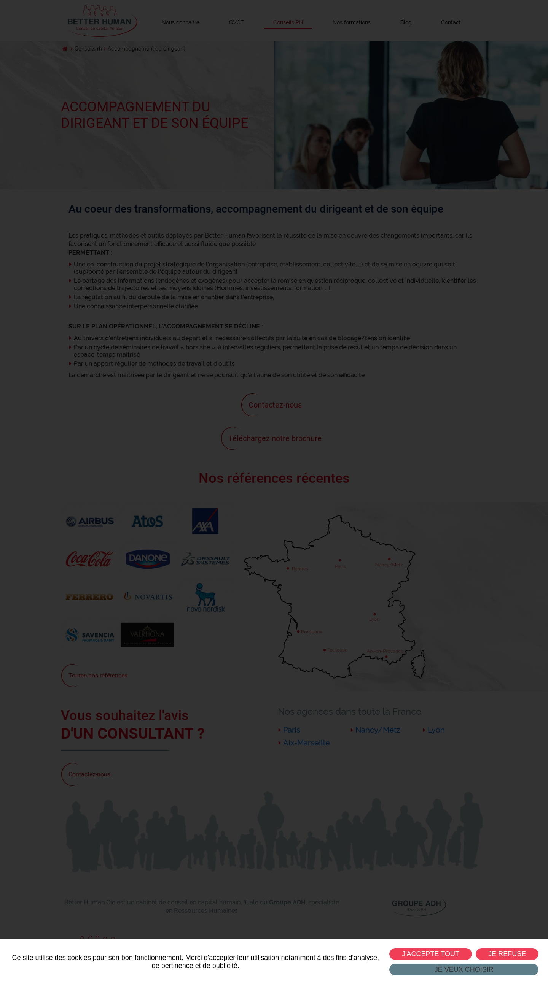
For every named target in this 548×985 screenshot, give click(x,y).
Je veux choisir (463, 969)
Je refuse (507, 954)
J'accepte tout (430, 954)
